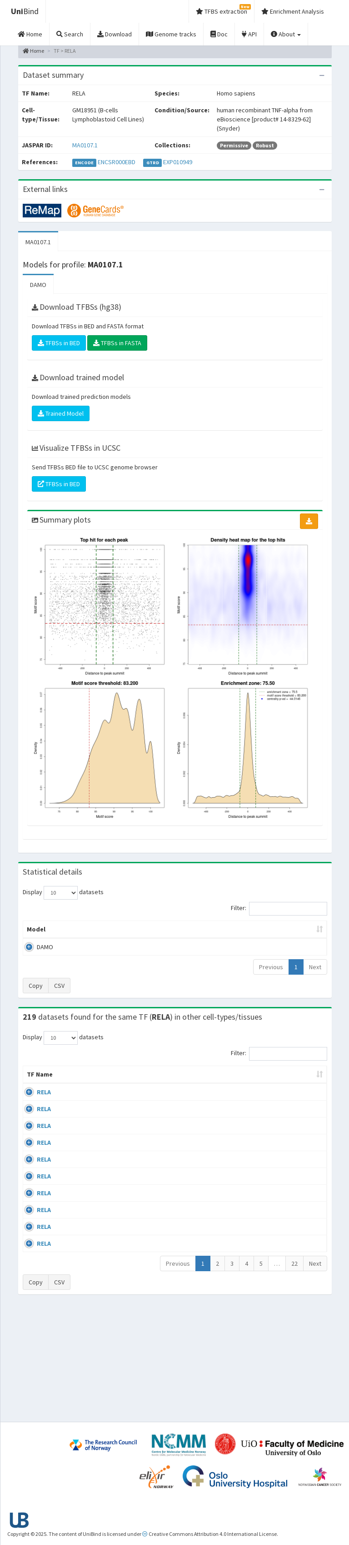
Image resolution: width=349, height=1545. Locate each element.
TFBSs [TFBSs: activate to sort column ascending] (196, 938)
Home (33, 50)
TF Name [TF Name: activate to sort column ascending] (35, 1088)
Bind (25, 11)
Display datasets (63, 893)
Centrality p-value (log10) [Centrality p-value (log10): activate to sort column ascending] (290, 933)
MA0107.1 (85, 145)
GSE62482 (293, 1319)
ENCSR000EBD (116, 162)
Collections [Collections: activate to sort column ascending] (203, 1092)
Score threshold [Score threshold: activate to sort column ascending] (238, 933)
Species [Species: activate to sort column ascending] (250, 1092)
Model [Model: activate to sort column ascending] (36, 938)
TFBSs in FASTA (117, 343)
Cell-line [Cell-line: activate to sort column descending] (73, 1092)
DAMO (38, 285)
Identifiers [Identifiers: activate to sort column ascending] (296, 1092)
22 (294, 1375)
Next (315, 976)
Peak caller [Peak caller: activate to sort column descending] (71, 933)
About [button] (286, 34)
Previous (271, 976)
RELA (44, 1110)
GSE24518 (293, 1110)
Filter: (279, 909)
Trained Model (61, 413)
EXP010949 (177, 162)
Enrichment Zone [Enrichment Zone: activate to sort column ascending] (152, 933)
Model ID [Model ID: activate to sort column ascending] (107, 933)
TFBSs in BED (59, 343)
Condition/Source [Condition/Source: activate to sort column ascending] (133, 1092)
